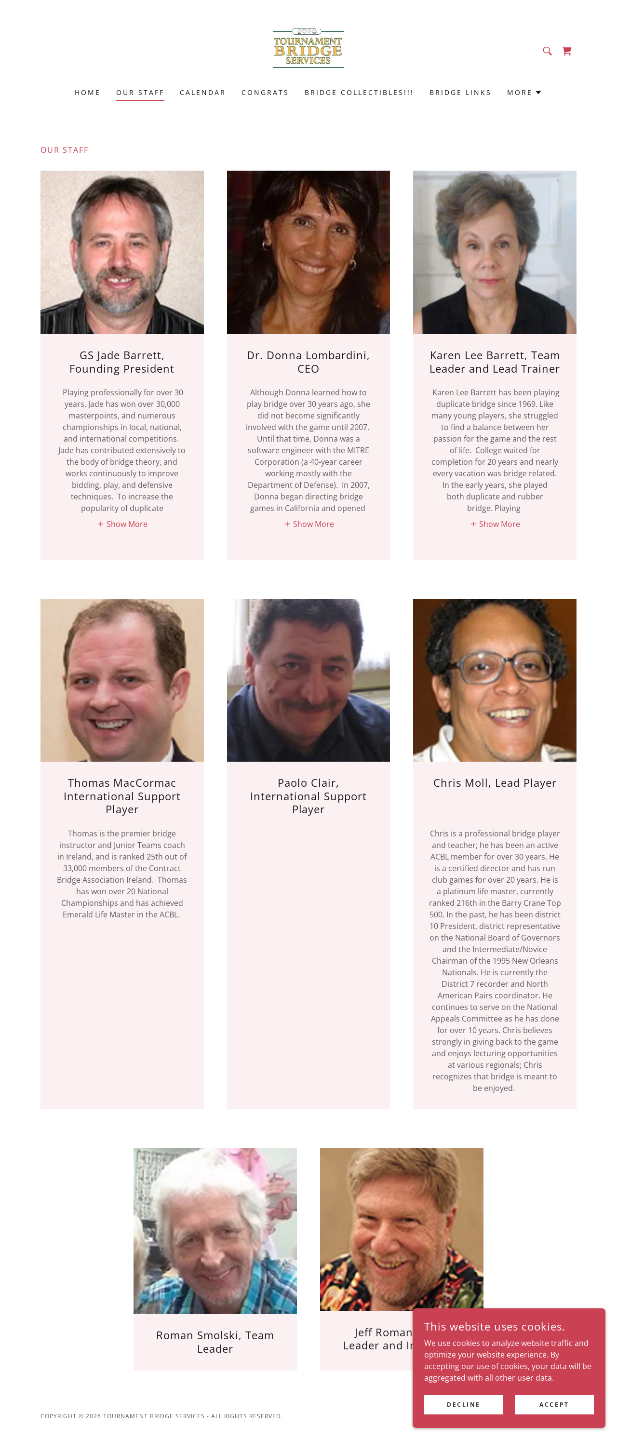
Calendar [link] (203, 92)
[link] (308, 50)
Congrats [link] (265, 92)
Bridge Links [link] (460, 92)
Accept (554, 1411)
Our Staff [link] (140, 92)
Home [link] (88, 92)
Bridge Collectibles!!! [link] (359, 92)
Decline (464, 1411)
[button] (524, 92)
